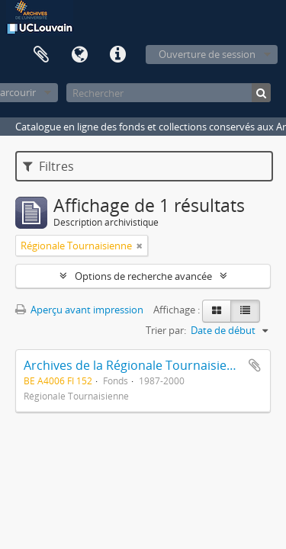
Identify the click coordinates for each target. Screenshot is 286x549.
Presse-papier (41, 55)
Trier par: (166, 330)
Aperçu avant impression (79, 309)
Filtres (48, 166)
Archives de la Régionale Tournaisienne (136, 365)
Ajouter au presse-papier (254, 365)
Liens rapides (117, 55)
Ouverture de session (207, 54)
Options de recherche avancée (143, 276)
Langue (79, 55)
